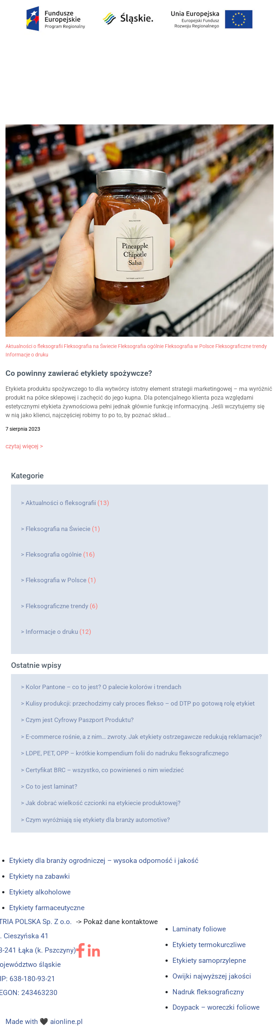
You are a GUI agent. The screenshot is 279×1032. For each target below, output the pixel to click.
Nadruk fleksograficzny (208, 992)
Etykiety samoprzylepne (209, 960)
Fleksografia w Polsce (56, 580)
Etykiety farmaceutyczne (47, 908)
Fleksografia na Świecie (58, 528)
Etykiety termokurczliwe (209, 945)
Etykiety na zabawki (39, 876)
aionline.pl (66, 1021)
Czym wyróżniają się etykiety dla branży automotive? (98, 819)
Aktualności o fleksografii (61, 502)
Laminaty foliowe (199, 929)
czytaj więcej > (24, 446)
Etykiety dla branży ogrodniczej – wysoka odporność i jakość (103, 860)
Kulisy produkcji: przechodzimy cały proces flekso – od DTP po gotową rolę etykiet (140, 703)
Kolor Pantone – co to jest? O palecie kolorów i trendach (103, 687)
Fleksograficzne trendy (57, 606)
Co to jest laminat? (51, 786)
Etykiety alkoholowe (40, 892)
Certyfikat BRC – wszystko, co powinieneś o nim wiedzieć (105, 770)
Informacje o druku (52, 631)
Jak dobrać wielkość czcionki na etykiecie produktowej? (103, 803)
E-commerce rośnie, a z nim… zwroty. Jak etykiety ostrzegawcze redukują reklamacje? (144, 736)
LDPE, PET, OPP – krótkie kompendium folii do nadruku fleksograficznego (127, 753)
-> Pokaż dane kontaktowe (117, 921)
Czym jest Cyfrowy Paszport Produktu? (80, 719)
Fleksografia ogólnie (54, 554)
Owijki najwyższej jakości (211, 976)
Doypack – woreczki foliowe (216, 1007)
